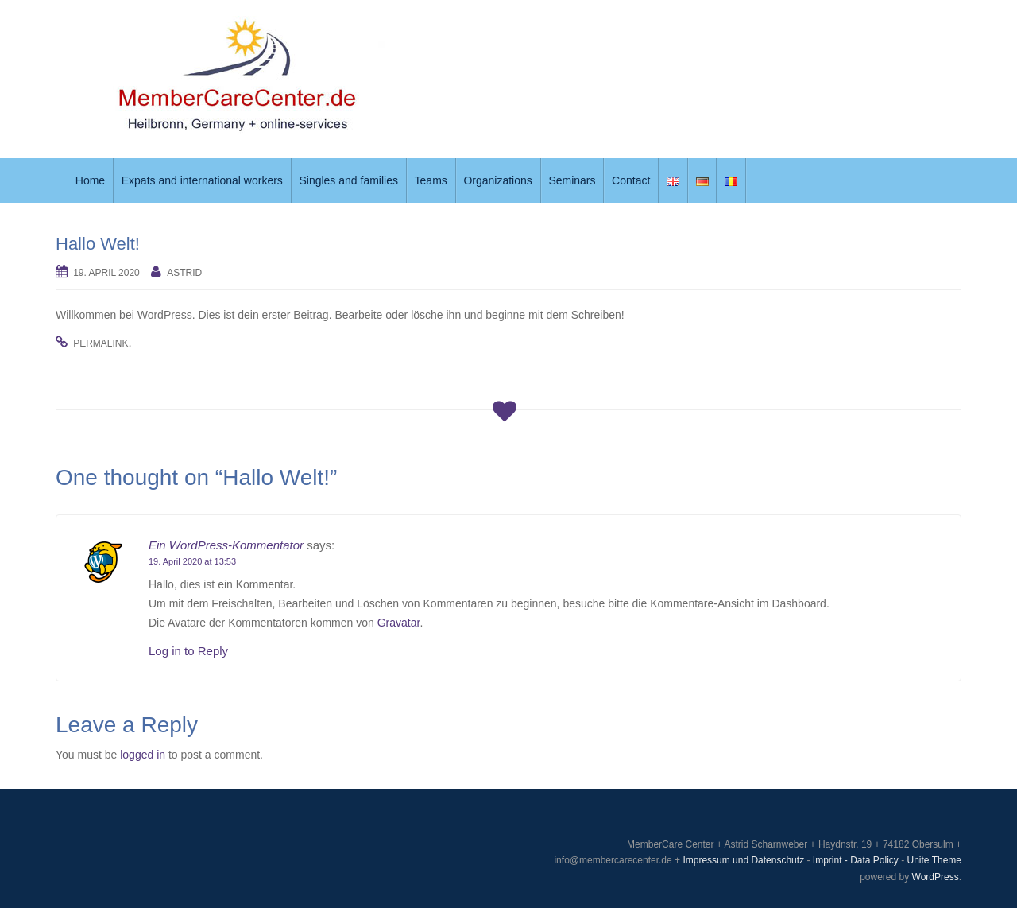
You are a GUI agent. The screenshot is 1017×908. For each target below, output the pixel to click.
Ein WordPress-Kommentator (226, 545)
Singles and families (348, 180)
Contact (631, 180)
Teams (431, 180)
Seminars (571, 180)
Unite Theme (934, 860)
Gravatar (398, 622)
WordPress (935, 877)
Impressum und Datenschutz (743, 860)
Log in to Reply (188, 651)
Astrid (184, 272)
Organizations (497, 180)
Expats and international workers (202, 180)
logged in (142, 754)
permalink (100, 343)
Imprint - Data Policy (856, 860)
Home (90, 180)
